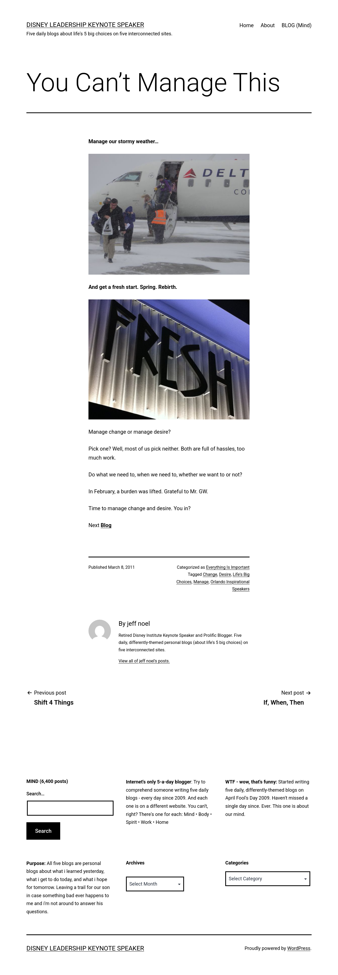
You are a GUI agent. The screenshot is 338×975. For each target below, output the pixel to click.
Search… (35, 793)
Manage (201, 581)
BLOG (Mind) (297, 25)
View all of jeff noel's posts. (144, 660)
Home (247, 25)
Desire (225, 574)
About (268, 25)
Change (210, 574)
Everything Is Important (228, 567)
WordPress (298, 948)
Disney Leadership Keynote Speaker (85, 24)
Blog (106, 525)
